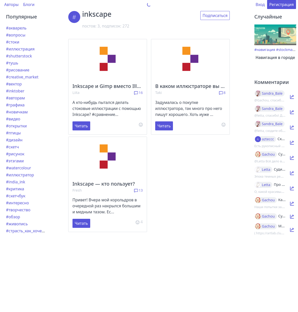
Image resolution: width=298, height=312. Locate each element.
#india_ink (15, 182)
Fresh (77, 190)
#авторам (15, 98)
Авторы (11, 4)
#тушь (12, 63)
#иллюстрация (20, 49)
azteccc (268, 139)
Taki (158, 92)
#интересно (17, 203)
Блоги (29, 4)
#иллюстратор (20, 175)
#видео (13, 119)
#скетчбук (15, 196)
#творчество (18, 210)
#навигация (264, 49)
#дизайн (14, 140)
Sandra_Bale (272, 93)
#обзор (13, 217)
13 (138, 190)
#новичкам (17, 112)
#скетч (12, 147)
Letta (266, 170)
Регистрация (281, 4)
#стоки (12, 42)
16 (138, 92)
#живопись (17, 224)
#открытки (16, 126)
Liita (76, 92)
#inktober (15, 91)
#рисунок (15, 154)
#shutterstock (19, 56)
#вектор (14, 84)
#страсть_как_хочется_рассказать (38, 231)
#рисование (17, 70)
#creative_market (22, 77)
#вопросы (15, 35)
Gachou (268, 154)
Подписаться (215, 15)
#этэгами (15, 161)
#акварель (16, 28)
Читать (81, 126)
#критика (15, 189)
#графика (15, 105)
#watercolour (18, 168)
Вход (260, 4)
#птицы (13, 133)
